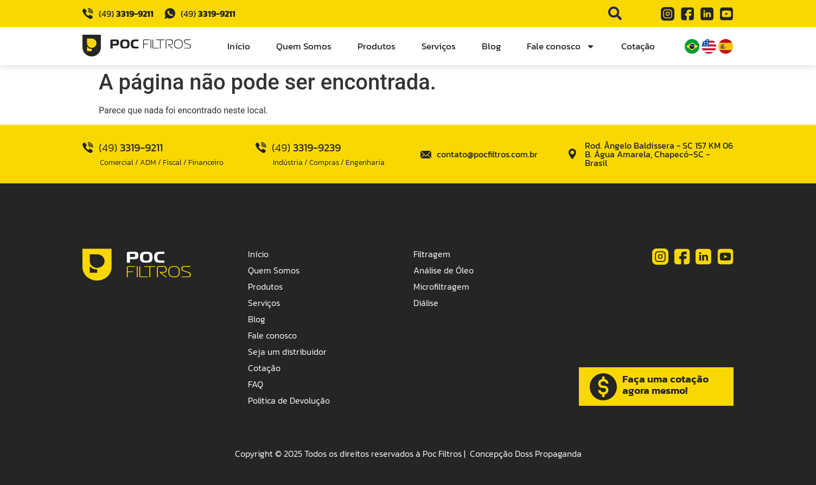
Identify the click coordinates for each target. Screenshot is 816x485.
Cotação (638, 46)
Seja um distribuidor (287, 351)
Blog (491, 46)
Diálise (425, 302)
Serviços (439, 46)
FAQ (255, 384)
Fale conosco (561, 46)
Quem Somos (303, 46)
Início (238, 46)
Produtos (377, 46)
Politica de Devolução (289, 400)
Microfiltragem (441, 286)
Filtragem (431, 253)
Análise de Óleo (443, 270)
